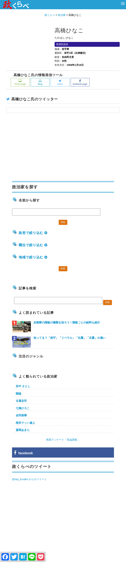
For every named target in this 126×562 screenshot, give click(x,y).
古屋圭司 (21, 400)
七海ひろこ (23, 408)
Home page (20, 82)
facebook (23, 453)
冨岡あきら (23, 430)
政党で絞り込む (33, 233)
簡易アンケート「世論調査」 (63, 439)
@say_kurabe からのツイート (29, 479)
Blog (40, 82)
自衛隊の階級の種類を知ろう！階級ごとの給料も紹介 (66, 322)
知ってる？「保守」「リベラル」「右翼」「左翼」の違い (69, 337)
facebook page (80, 82)
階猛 (18, 393)
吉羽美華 (21, 415)
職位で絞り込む (33, 245)
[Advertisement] (40, 149)
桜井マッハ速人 (25, 422)
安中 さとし (23, 386)
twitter (60, 82)
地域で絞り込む (33, 257)
